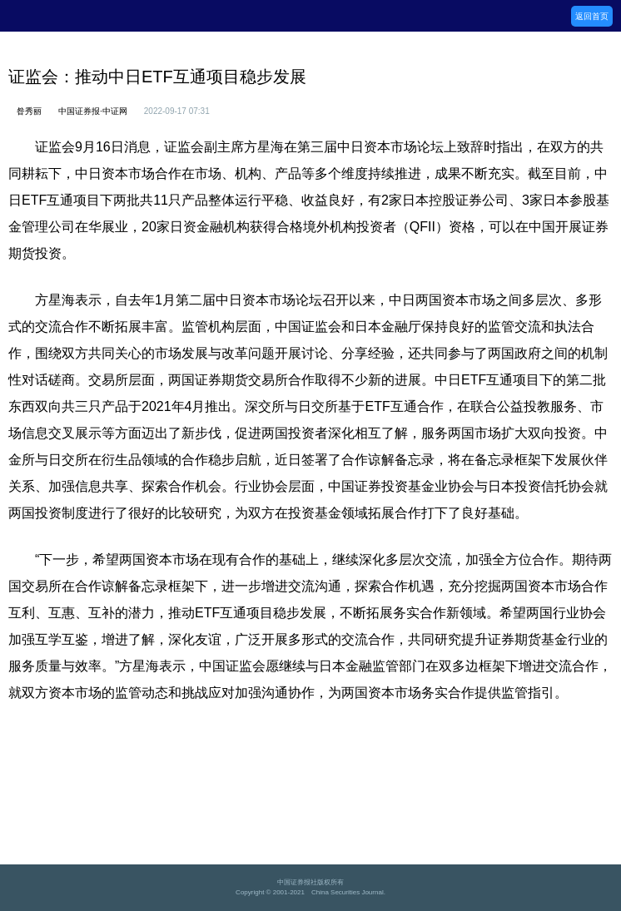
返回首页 (592, 16)
